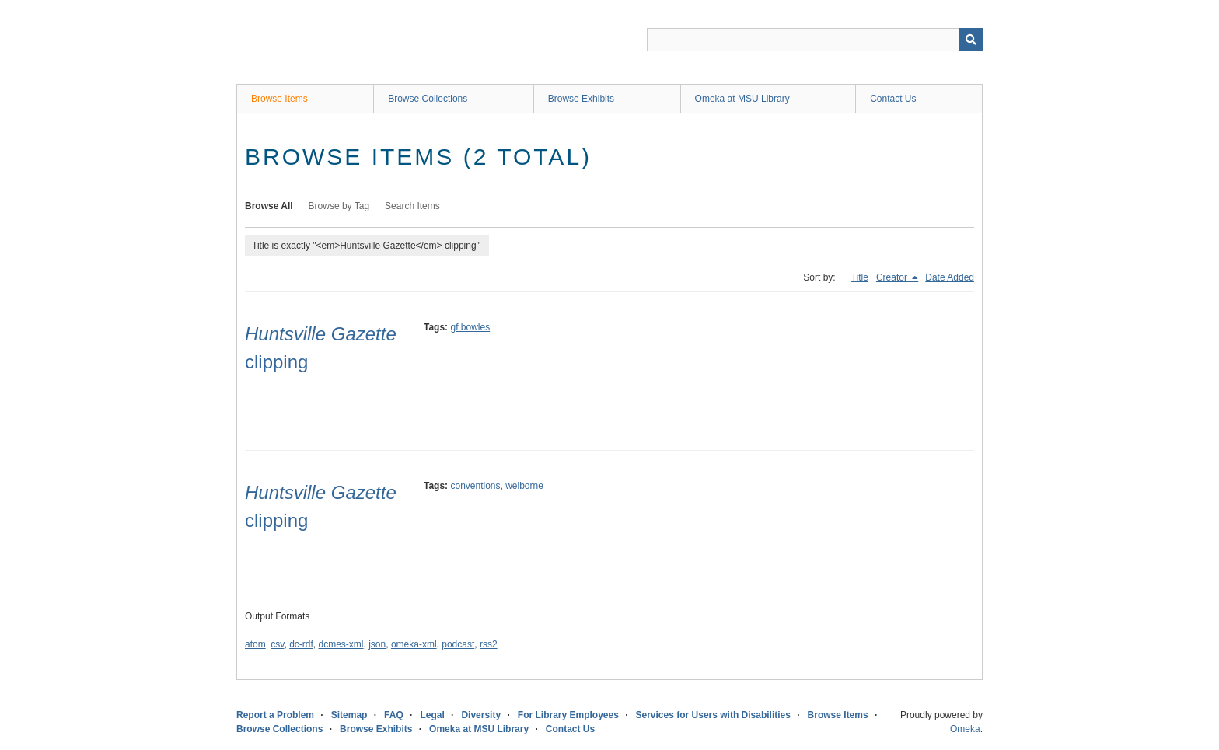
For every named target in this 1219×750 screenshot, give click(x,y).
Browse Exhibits (581, 98)
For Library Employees (568, 715)
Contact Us (893, 98)
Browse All (269, 206)
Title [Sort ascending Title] (859, 277)
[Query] (815, 39)
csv (277, 644)
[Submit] (971, 39)
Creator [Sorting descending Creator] (893, 277)
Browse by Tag (339, 206)
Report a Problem (275, 715)
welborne (524, 485)
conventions (475, 485)
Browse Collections (427, 98)
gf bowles (470, 327)
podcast (458, 644)
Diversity (481, 715)
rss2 (489, 644)
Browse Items (279, 98)
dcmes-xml (341, 644)
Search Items (412, 206)
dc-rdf (301, 644)
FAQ (393, 715)
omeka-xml (414, 644)
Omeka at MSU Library (742, 98)
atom (255, 644)
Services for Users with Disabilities (713, 715)
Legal (432, 715)
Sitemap (349, 715)
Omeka (965, 729)
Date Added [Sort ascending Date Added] (949, 277)
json (377, 644)
